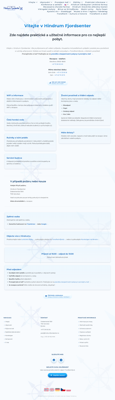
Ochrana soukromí (85, 328)
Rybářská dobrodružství (12, 332)
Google (43, 224)
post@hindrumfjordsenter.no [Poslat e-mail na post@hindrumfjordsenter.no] (50, 333)
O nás (7, 342)
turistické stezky (27, 239)
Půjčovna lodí (9, 328)
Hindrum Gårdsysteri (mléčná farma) (89, 5)
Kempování (8, 339)
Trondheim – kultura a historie (72, 14)
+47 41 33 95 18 (62, 72)
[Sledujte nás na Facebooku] (54, 360)
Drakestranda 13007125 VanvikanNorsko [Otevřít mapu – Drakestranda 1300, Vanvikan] (46, 324)
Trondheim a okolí (98, 14)
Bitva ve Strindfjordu (68, 9)
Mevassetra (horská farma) (56, 7)
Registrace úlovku (85, 335)
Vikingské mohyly (46, 9)
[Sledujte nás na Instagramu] (61, 360)
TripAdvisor (31, 224)
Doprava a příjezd (85, 332)
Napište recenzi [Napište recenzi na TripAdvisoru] (57, 375)
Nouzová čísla (84, 346)
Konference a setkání (51, 5)
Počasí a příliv (84, 342)
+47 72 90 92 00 (57, 64)
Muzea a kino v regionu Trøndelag (90, 12)
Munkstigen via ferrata (89, 239)
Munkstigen (9, 335)
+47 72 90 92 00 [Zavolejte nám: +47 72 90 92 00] (45, 329)
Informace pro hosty (86, 321)
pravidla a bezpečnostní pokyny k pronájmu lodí (71, 54)
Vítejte (32, 2)
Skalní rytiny (87, 9)
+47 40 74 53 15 (59, 75)
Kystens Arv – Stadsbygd (59, 12)
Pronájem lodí (62, 2)
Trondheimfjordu (58, 239)
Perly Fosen (101, 9)
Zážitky (76, 2)
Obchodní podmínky (86, 325)
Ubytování (45, 2)
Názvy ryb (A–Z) (84, 339)
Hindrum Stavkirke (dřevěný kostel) (89, 7)
